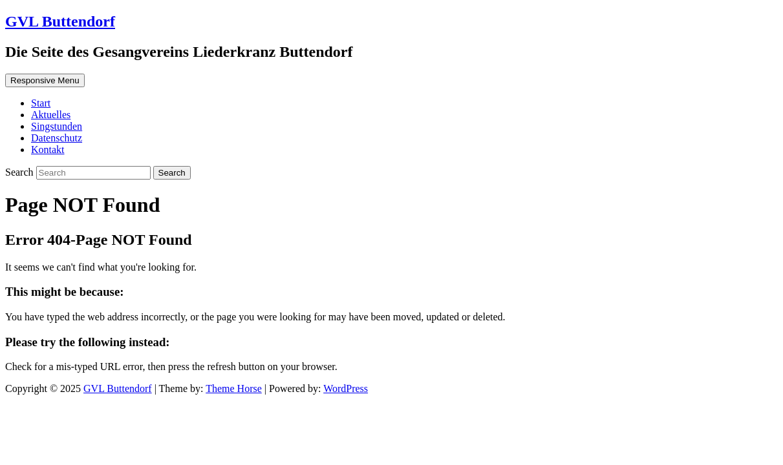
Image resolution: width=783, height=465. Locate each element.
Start (40, 103)
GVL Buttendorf (60, 21)
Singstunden (56, 126)
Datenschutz (56, 137)
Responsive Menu (45, 80)
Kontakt (48, 149)
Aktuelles (50, 114)
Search (20, 172)
